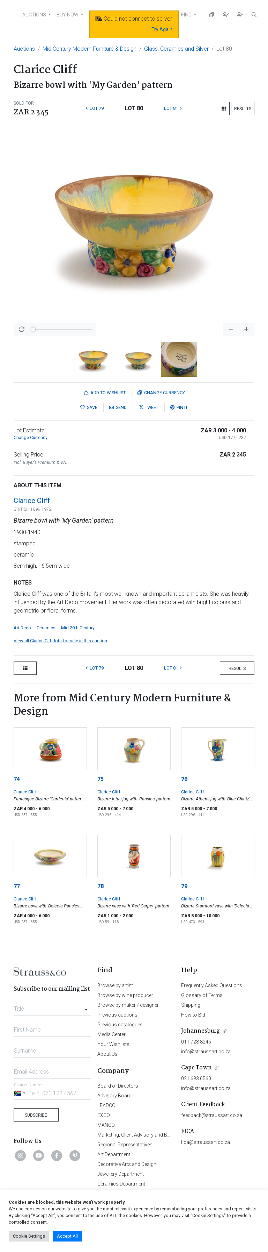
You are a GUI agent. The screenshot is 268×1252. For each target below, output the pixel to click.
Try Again (161, 29)
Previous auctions (117, 1015)
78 (100, 886)
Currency (161, 392)
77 (17, 886)
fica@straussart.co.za (205, 1142)
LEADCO (106, 1105)
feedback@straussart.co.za (211, 1115)
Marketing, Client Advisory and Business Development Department (169, 1135)
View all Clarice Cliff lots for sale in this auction (60, 640)
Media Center (111, 1034)
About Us (107, 1054)
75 (100, 779)
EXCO (103, 1115)
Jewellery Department (120, 1174)
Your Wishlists (113, 1044)
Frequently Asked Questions (211, 985)
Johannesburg (200, 1031)
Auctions (24, 48)
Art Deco (22, 627)
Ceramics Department (121, 1184)
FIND (186, 14)
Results (242, 108)
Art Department (113, 1154)
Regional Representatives (124, 1144)
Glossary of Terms (202, 995)
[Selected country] (20, 1093)
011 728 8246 (196, 1042)
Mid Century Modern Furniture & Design (89, 48)
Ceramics (46, 627)
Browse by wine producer (125, 995)
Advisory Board (114, 1095)
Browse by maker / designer (128, 1005)
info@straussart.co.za (206, 1051)
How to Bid (193, 1015)
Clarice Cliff (32, 500)
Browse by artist (115, 985)
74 (17, 779)
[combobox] (52, 1007)
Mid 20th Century (78, 627)
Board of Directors (117, 1086)
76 (184, 779)
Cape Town (196, 1067)
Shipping (190, 1005)
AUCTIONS (34, 14)
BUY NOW (68, 14)
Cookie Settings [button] (29, 1236)
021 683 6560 (196, 1078)
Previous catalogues (120, 1024)
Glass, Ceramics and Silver (176, 48)
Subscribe (36, 1115)
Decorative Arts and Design (126, 1164)
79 (184, 886)
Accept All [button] (67, 1236)
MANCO (106, 1125)
